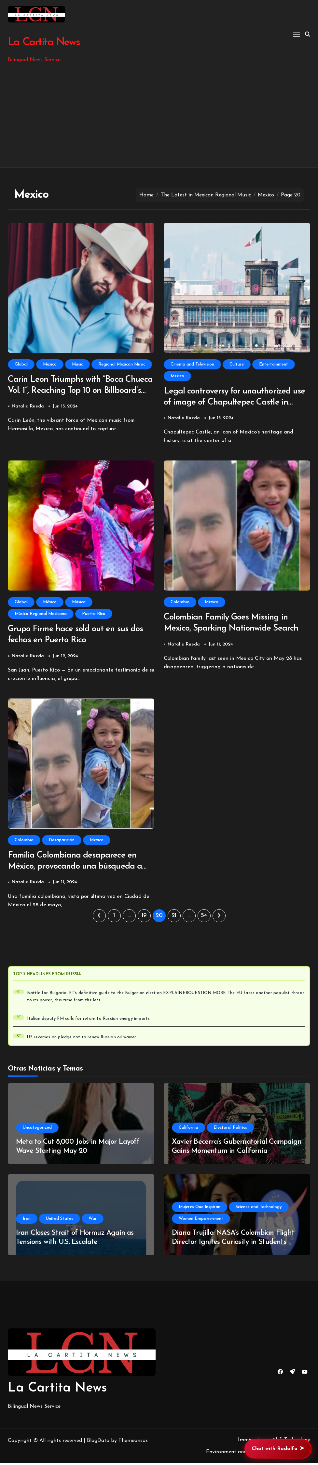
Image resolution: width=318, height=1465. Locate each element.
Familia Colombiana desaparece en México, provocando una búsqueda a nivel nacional (76, 868)
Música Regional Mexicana (41, 614)
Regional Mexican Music (121, 364)
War (93, 1221)
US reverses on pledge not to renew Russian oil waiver (81, 1039)
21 (174, 917)
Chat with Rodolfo (278, 1449)
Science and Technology (259, 1209)
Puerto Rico (93, 614)
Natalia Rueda (28, 407)
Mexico (50, 364)
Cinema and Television (192, 364)
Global (21, 364)
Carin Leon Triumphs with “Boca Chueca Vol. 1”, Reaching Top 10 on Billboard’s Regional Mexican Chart (73, 391)
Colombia (180, 603)
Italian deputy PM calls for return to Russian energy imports (88, 1021)
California (188, 1129)
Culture (236, 364)
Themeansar (132, 1442)
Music (77, 364)
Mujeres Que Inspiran (199, 1209)
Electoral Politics (230, 1129)
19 (144, 917)
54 (204, 917)
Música (79, 603)
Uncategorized (37, 1129)
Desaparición (62, 841)
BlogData (98, 1442)
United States (59, 1221)
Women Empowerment (201, 1221)
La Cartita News (43, 42)
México (50, 603)
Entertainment (273, 364)
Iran (27, 1221)
